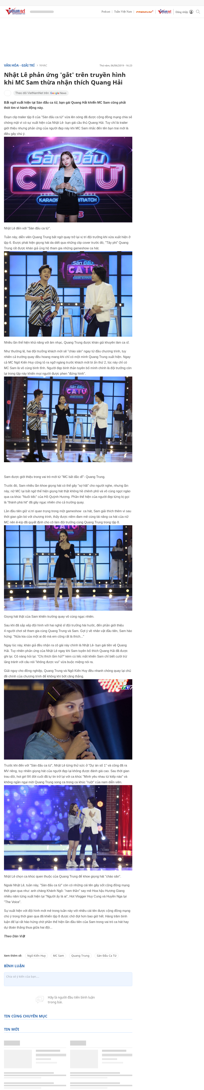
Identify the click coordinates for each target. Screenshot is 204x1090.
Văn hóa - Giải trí (19, 65)
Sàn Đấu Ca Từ (106, 955)
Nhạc (43, 65)
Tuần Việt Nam (123, 11)
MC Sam (58, 955)
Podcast (106, 11)
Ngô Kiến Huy (36, 955)
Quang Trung (80, 955)
